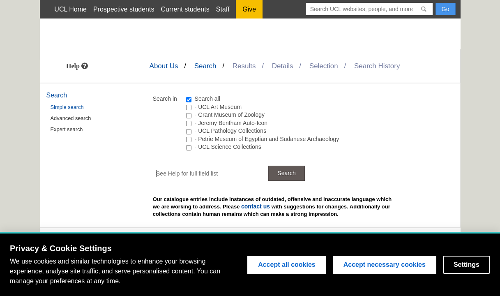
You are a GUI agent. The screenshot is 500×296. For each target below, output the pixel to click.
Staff (223, 9)
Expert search (67, 129)
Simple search (67, 107)
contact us (255, 206)
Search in (165, 98)
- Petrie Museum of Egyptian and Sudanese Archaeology (267, 139)
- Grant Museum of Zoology (230, 114)
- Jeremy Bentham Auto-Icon (231, 123)
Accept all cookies (287, 264)
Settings (466, 264)
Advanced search (71, 118)
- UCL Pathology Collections (231, 130)
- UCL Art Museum (218, 107)
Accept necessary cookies (384, 264)
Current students (185, 9)
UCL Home (70, 9)
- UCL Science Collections (228, 146)
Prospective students (123, 9)
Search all (207, 98)
